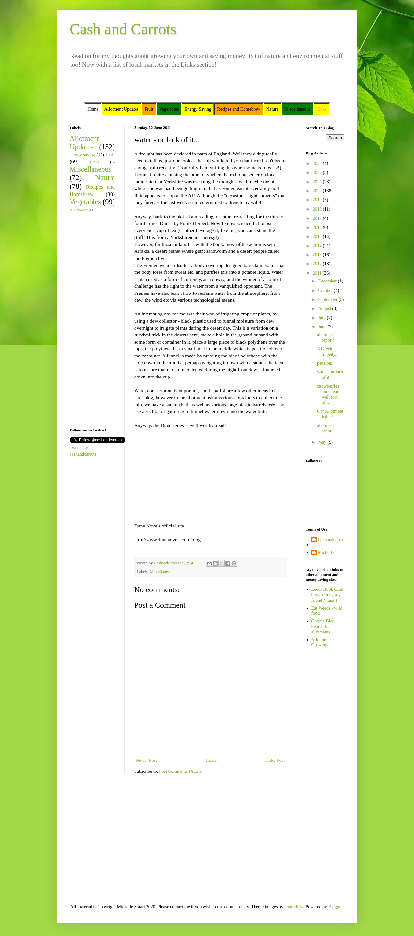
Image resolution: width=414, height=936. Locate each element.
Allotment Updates (84, 142)
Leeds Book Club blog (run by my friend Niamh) (327, 595)
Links (94, 162)
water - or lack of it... (330, 374)
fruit (110, 155)
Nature (105, 178)
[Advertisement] (89, 319)
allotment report (325, 428)
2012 (318, 263)
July (322, 317)
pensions (325, 363)
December (328, 281)
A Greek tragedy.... (328, 351)
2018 (318, 209)
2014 (318, 245)
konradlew (293, 906)
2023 (318, 163)
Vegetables (85, 202)
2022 (318, 172)
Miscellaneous (161, 571)
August (325, 308)
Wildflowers (78, 210)
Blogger (335, 906)
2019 (318, 199)
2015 (318, 236)
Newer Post (146, 760)
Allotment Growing (320, 642)
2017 (318, 218)
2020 (318, 190)
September (328, 299)
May (322, 442)
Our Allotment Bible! (330, 414)
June (322, 326)
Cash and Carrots (123, 28)
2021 (318, 181)
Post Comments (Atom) (180, 771)
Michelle (326, 552)
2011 (318, 273)
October (326, 290)
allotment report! (325, 337)
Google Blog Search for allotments (323, 626)
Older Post (275, 760)
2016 (318, 227)
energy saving (82, 155)
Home (211, 760)
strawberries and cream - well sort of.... (330, 394)
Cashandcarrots (331, 542)
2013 (318, 254)
